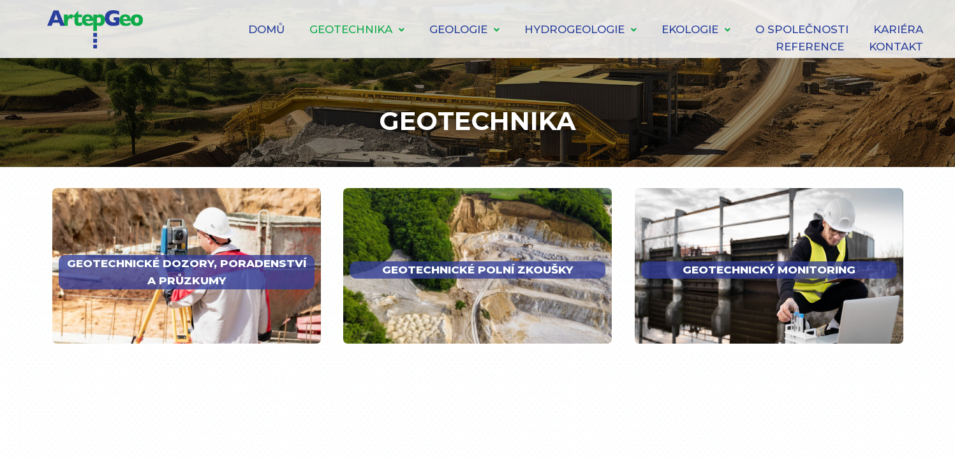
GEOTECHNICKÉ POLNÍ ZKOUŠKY (477, 269)
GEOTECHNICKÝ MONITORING (769, 269)
